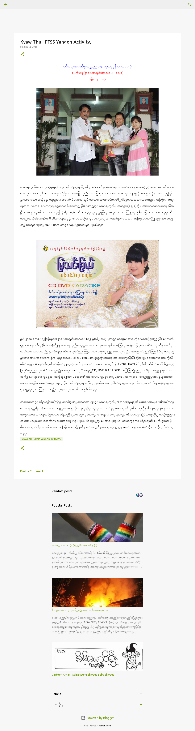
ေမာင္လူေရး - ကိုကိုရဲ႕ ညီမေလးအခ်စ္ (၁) (74, 545)
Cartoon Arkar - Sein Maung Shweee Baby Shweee (83, 674)
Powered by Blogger (97, 718)
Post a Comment (31, 471)
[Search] (16, 4)
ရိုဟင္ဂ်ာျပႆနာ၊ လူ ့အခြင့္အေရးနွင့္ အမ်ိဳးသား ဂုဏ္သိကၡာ (81, 609)
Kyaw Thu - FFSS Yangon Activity (41, 439)
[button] (22, 54)
